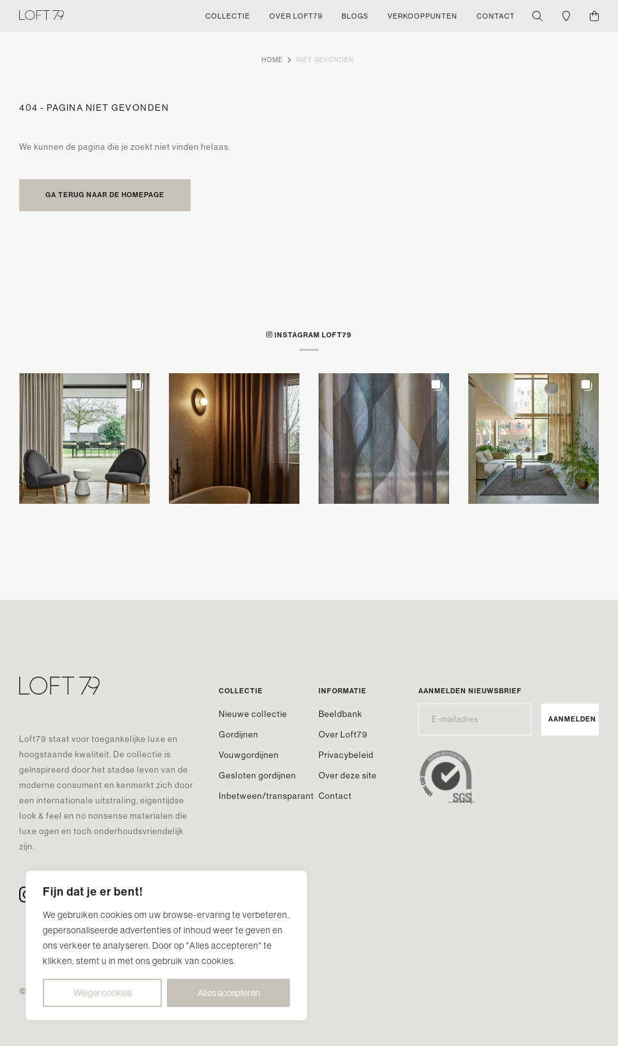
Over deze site (348, 775)
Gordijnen (238, 734)
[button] (84, 438)
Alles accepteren (229, 993)
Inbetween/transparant (266, 796)
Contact (335, 796)
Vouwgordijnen (249, 755)
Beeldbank (340, 714)
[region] (166, 945)
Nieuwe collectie (253, 714)
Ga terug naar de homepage (104, 195)
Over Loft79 (343, 734)
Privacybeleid (346, 755)
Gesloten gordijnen (257, 775)
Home (272, 60)
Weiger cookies (103, 993)
